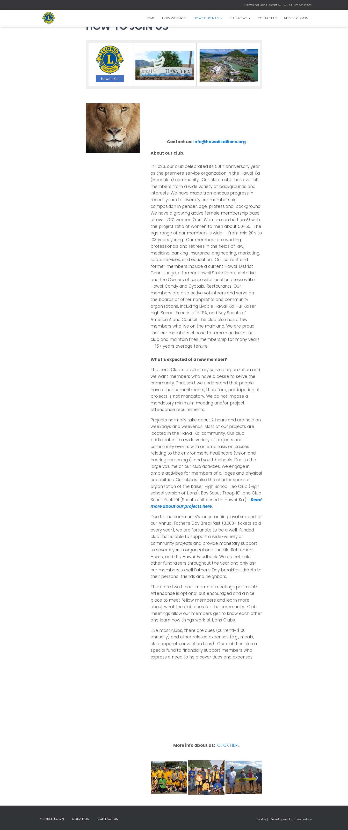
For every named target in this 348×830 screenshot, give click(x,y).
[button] (156, 778)
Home (150, 18)
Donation (80, 819)
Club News (239, 18)
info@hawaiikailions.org (219, 142)
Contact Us (267, 18)
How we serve (174, 18)
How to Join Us (208, 18)
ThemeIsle (303, 819)
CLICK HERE (228, 745)
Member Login (296, 18)
